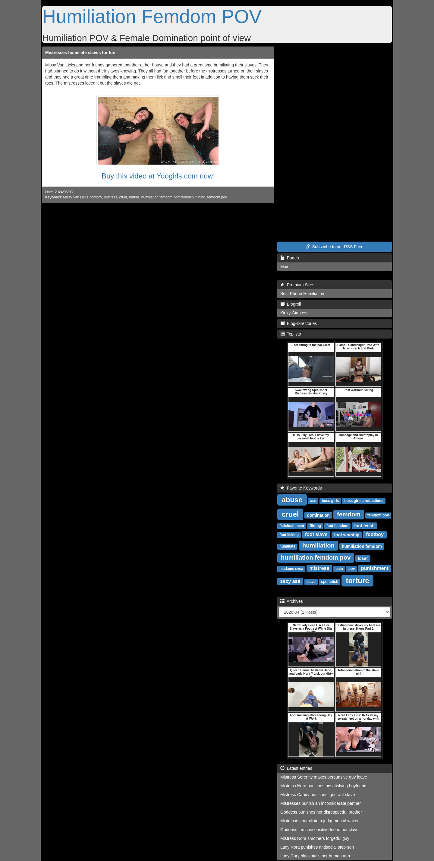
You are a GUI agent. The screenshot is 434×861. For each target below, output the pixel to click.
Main (284, 266)
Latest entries (296, 768)
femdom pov (217, 197)
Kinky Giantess (294, 312)
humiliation (318, 545)
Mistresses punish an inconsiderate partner (320, 803)
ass (313, 501)
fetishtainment (291, 526)
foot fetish (364, 525)
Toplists (290, 334)
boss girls (330, 501)
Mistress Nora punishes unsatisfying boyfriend (323, 785)
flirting (200, 197)
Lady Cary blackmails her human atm (315, 855)
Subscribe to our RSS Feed (334, 246)
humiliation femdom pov (316, 557)
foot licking (289, 535)
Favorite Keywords (301, 488)
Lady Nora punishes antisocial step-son (317, 847)
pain (339, 569)
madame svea (291, 569)
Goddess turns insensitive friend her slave (319, 829)
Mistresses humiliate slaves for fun (80, 52)
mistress (110, 197)
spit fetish (329, 582)
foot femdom (337, 526)
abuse (291, 499)
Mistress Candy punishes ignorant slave (317, 794)
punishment (374, 568)
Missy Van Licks (75, 197)
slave (311, 582)
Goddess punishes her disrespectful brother (321, 812)
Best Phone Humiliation (302, 293)
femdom (348, 514)
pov (351, 569)
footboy (96, 197)
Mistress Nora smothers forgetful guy (314, 838)
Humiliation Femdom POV (152, 16)
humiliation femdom (156, 197)
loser (363, 558)
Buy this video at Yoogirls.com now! (158, 176)
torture (134, 197)
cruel (123, 197)
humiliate (287, 546)
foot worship (184, 197)
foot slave (316, 534)
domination (318, 514)
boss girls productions (363, 501)
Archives (291, 601)
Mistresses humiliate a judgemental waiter (319, 820)
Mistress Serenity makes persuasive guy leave (323, 777)
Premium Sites (297, 284)
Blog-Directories (298, 323)
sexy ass (290, 581)
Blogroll (290, 304)
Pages (289, 257)
